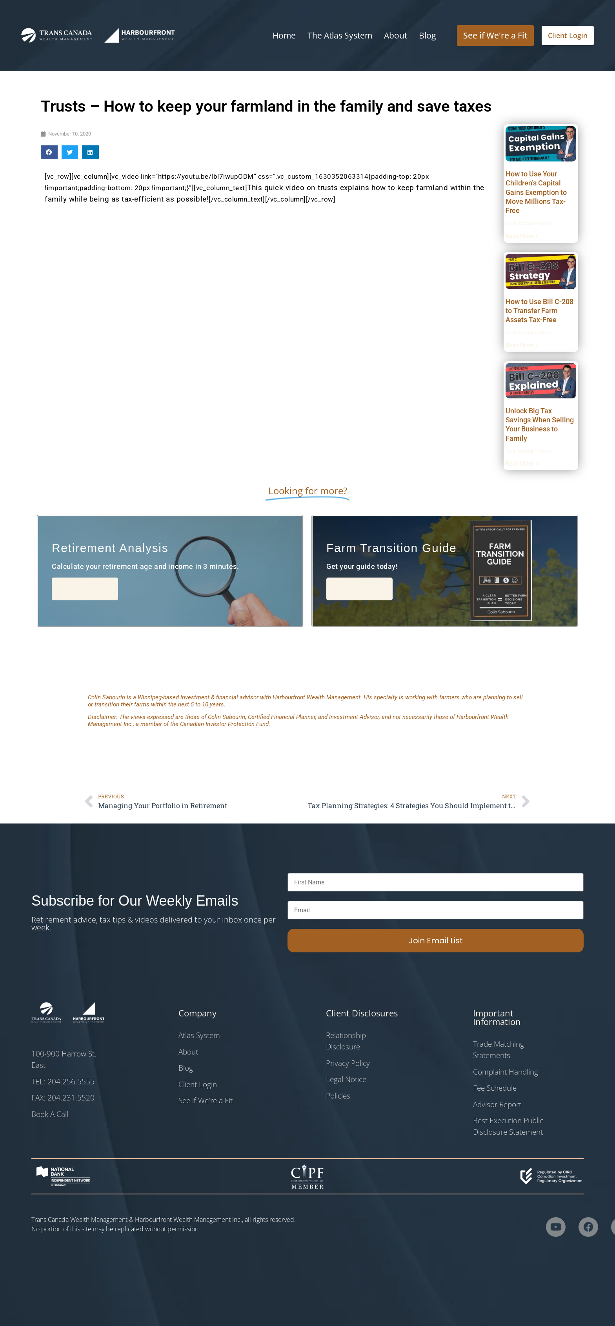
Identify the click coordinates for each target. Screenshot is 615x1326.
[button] (49, 152)
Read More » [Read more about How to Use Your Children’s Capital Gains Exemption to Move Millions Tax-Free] (522, 236)
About (395, 35)
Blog (427, 35)
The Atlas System (340, 35)
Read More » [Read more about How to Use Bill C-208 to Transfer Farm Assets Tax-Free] (522, 345)
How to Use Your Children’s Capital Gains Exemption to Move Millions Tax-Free (536, 192)
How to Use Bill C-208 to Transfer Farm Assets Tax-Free (539, 310)
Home (284, 35)
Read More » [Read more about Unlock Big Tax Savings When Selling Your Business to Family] (522, 463)
